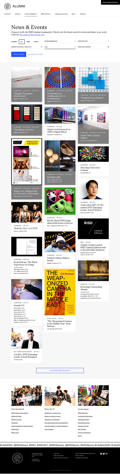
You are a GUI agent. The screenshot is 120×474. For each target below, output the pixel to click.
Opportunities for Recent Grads (22, 426)
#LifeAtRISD (10, 445)
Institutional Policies (60, 458)
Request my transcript (52, 420)
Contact (56, 453)
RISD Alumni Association (19, 413)
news (27, 42)
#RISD (37, 445)
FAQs (80, 436)
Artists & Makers (31, 13)
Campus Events (83, 426)
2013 (46, 47)
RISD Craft (15, 433)
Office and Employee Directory (85, 453)
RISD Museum (83, 413)
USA (33, 456)
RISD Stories (46, 13)
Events (18, 13)
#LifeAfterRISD (107, 445)
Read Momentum (84, 423)
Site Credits (82, 429)
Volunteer (14, 423)
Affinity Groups (16, 420)
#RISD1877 (47, 445)
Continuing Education (85, 416)
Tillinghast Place (83, 420)
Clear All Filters (36, 54)
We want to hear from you (32, 35)
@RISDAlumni (25, 445)
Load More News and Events (60, 371)
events (35, 42)
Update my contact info (53, 413)
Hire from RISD (58, 456)
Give (74, 13)
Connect (8, 13)
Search (84, 13)
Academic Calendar (81, 458)
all (21, 42)
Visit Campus (49, 429)
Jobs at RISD (79, 456)
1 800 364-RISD (36, 461)
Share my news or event (53, 416)
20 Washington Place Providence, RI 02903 (37, 454)
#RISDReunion (61, 445)
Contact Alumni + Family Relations (56, 426)
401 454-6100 (35, 459)
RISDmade (15, 429)
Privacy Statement (84, 433)
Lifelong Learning (62, 13)
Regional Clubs (16, 416)
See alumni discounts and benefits (56, 423)
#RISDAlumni (92, 445)
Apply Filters (19, 54)
